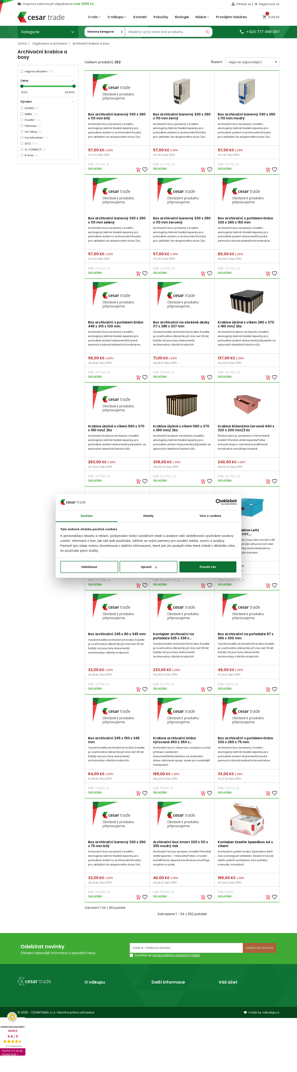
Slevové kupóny (231, 1029)
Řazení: (217, 62)
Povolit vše (208, 567)
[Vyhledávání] (164, 32)
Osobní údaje (229, 996)
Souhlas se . (167, 959)
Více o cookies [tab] (210, 515)
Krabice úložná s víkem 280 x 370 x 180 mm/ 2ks (246, 325)
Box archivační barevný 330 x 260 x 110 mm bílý (117, 116)
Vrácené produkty (233, 1003)
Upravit (149, 567)
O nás (156, 996)
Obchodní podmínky (101, 1003)
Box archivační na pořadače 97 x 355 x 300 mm (245, 639)
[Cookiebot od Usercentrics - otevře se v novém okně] (219, 502)
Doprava (92, 996)
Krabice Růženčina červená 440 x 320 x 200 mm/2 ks (246, 430)
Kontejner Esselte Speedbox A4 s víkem (245, 848)
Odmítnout (89, 567)
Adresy (224, 1022)
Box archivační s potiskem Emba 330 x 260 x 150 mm (245, 220)
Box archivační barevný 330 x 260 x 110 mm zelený (117, 220)
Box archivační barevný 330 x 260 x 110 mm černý (182, 116)
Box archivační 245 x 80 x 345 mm (117, 637)
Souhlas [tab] (86, 515)
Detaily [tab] (148, 515)
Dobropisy (227, 1016)
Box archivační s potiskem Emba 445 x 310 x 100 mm (115, 325)
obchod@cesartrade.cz (42, 1039)
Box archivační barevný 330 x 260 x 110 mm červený (182, 220)
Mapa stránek (96, 1016)
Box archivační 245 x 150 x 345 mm (114, 743)
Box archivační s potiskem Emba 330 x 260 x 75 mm (245, 743)
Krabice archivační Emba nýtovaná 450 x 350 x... (174, 743)
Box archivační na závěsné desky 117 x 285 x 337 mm (181, 325)
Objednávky (228, 1009)
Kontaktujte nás (97, 1009)
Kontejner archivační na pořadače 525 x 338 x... (173, 639)
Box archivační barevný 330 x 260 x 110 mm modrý (246, 116)
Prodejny (159, 1003)
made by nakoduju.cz (261, 1066)
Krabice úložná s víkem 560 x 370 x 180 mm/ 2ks (116, 430)
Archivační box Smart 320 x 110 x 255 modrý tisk (180, 848)
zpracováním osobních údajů (176, 959)
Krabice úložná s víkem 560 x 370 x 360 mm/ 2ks (181, 430)
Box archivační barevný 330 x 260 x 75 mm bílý (117, 848)
